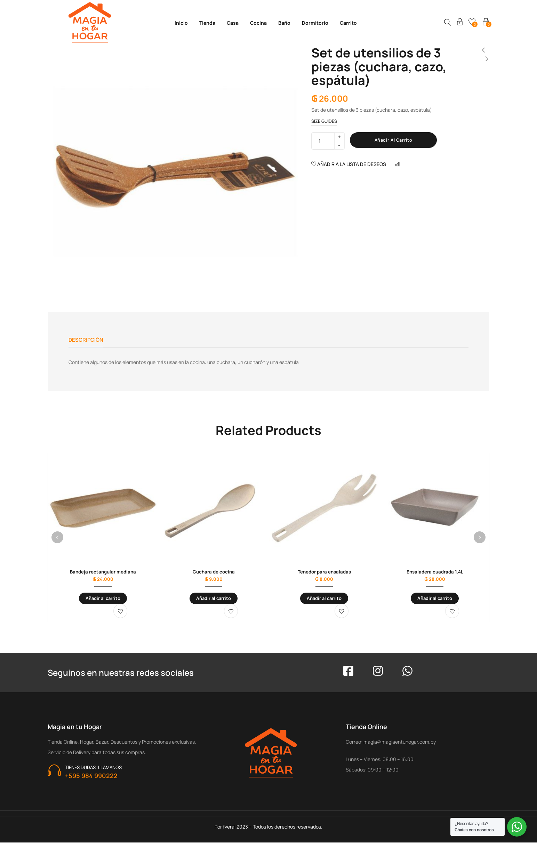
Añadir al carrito (397, 140)
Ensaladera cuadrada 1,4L (435, 574)
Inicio (181, 22)
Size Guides (324, 121)
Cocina (258, 22)
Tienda (207, 22)
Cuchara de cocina (214, 574)
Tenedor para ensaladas (324, 574)
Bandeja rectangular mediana (103, 574)
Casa (233, 22)
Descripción (87, 340)
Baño (284, 22)
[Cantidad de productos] (325, 141)
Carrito (348, 22)
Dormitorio (315, 22)
